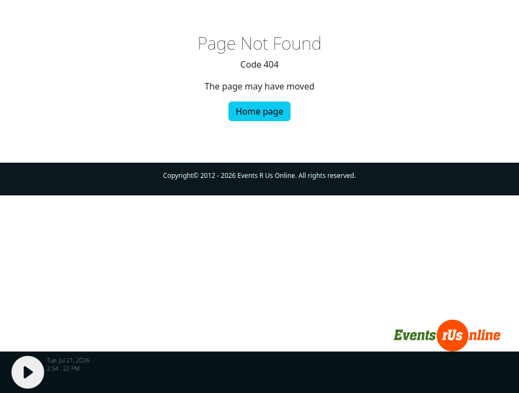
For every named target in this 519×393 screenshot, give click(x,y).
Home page (259, 111)
